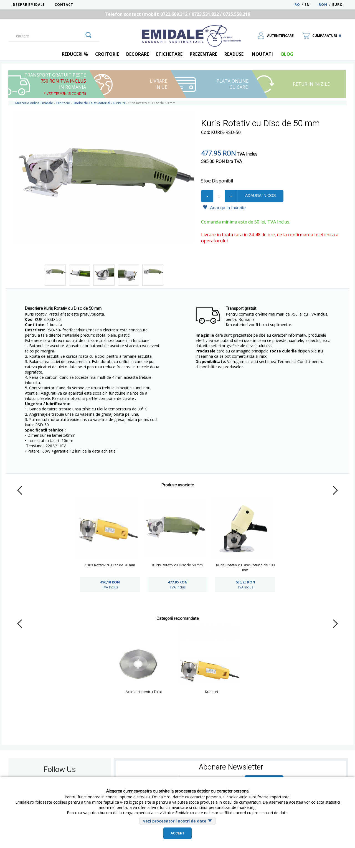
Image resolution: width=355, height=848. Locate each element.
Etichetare (169, 54)
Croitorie (107, 54)
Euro (337, 4)
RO (297, 4)
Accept (177, 833)
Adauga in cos (260, 195)
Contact (64, 4)
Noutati (262, 54)
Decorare (137, 54)
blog (287, 54)
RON (323, 4)
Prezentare (203, 54)
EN (311, 4)
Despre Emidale (29, 4)
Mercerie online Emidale (34, 103)
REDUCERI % (75, 54)
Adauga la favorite (224, 207)
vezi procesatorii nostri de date (174, 821)
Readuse (234, 54)
